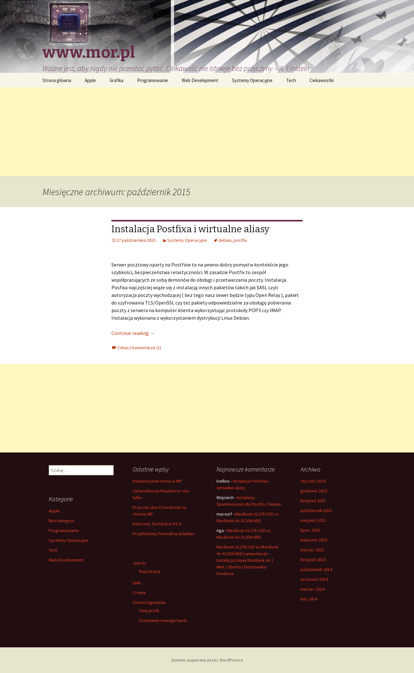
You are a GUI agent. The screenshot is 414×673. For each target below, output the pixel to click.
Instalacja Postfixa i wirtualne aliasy (190, 229)
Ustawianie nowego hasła (163, 620)
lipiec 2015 (310, 530)
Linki (137, 583)
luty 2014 (308, 599)
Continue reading (133, 333)
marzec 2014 (312, 589)
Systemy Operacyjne (252, 80)
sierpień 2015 (313, 520)
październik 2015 (316, 510)
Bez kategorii (61, 520)
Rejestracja (149, 571)
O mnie (139, 592)
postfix (240, 240)
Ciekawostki (322, 80)
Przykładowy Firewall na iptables (164, 533)
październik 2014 (316, 569)
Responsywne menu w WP (157, 481)
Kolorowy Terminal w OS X (157, 524)
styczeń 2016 (313, 481)
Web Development (200, 80)
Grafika (116, 80)
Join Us (139, 563)
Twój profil (149, 610)
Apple (90, 80)
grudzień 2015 (313, 491)
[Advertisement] (207, 131)
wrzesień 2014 (314, 579)
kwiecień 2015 (313, 540)
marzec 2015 (312, 550)
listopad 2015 (313, 500)
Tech (291, 80)
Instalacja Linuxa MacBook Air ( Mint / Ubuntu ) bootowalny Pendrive (244, 566)
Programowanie (152, 80)
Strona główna (56, 80)
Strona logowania (149, 602)
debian (224, 240)
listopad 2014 (313, 559)
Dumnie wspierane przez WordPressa (207, 660)
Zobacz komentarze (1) (139, 347)
